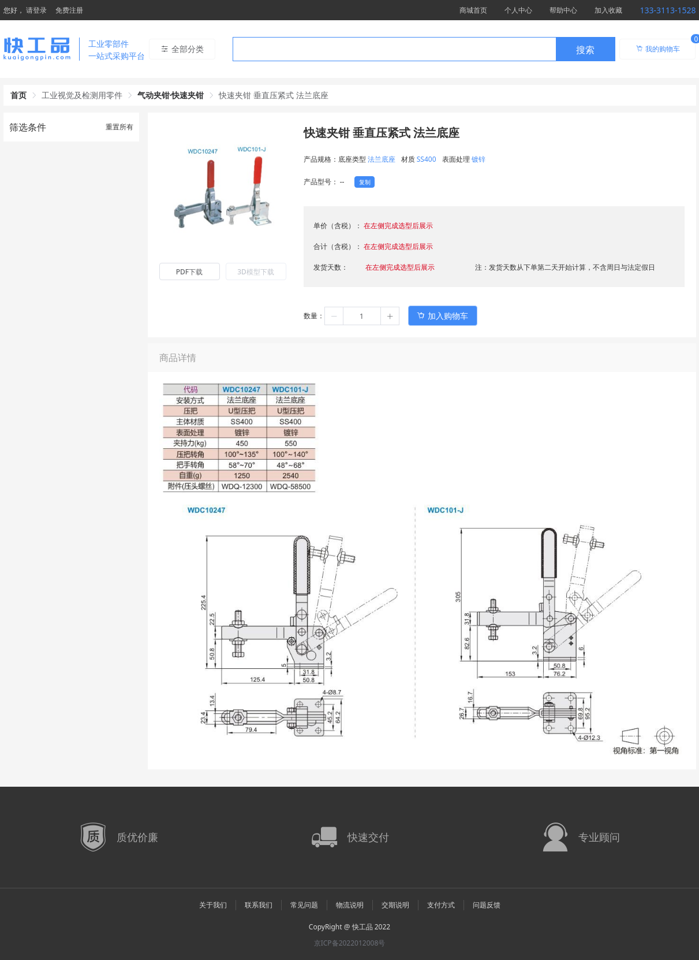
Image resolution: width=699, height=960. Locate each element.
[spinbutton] (361, 316)
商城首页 (473, 10)
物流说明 (350, 905)
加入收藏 (608, 10)
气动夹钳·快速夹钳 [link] (170, 95)
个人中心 (518, 10)
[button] (334, 316)
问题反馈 (486, 905)
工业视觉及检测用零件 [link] (82, 95)
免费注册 (69, 10)
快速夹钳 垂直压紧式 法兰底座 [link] (273, 95)
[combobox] (424, 49)
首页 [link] (18, 95)
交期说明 (395, 905)
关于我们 (213, 905)
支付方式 (441, 905)
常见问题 (304, 905)
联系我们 (258, 905)
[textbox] (394, 50)
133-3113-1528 (668, 10)
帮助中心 (563, 10)
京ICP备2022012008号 (350, 943)
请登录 (36, 10)
